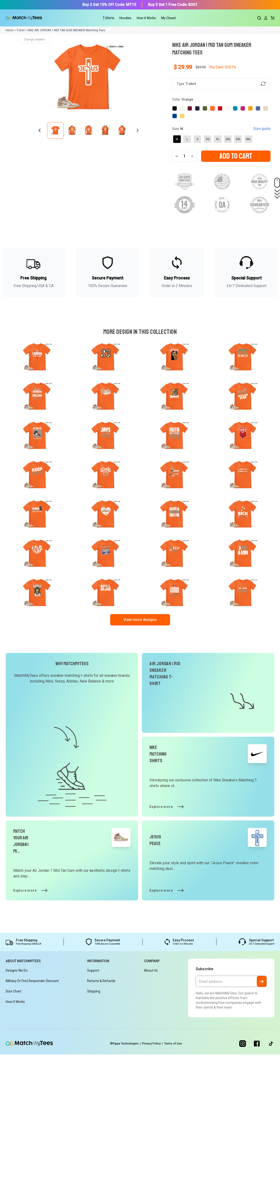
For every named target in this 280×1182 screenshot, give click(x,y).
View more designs (140, 747)
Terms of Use (177, 1171)
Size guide (263, 130)
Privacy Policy (154, 1171)
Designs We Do (17, 1098)
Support (93, 1098)
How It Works (146, 18)
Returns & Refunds (101, 1108)
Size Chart (13, 1119)
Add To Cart (235, 169)
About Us (151, 1098)
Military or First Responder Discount (32, 1108)
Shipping (93, 1119)
